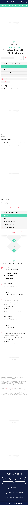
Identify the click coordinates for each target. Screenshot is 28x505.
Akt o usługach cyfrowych (14, 492)
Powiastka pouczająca (11, 343)
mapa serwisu (8, 483)
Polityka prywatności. (12, 496)
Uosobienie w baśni (10, 310)
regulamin (14, 487)
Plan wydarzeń (9, 275)
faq (20, 478)
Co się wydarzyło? (10, 327)
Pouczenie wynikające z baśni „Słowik (14, 294)
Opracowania (14, 44)
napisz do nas (7, 478)
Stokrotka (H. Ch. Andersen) (11, 300)
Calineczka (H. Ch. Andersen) (11, 269)
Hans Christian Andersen (14, 47)
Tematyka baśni (9, 278)
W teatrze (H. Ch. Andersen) (11, 318)
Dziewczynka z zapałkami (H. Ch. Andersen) (15, 333)
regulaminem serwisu (9, 388)
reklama (20, 483)
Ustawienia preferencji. (20, 496)
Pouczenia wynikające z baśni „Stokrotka (15, 311)
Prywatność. (5, 496)
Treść (7, 277)
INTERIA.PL (11, 497)
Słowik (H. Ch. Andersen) (10, 285)
